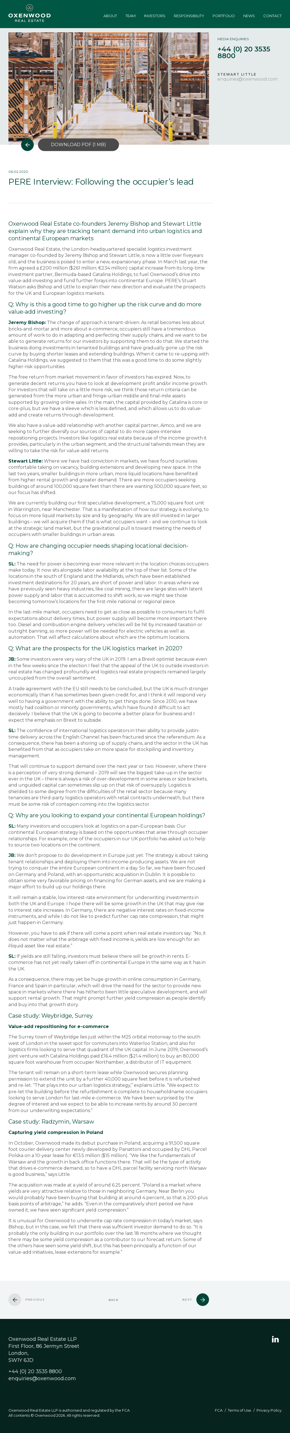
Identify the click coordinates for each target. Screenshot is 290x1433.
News (249, 15)
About (110, 15)
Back (114, 1300)
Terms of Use (239, 1410)
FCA (218, 1410)
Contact (272, 15)
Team (130, 15)
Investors (154, 15)
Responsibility (189, 15)
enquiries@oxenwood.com (247, 79)
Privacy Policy (269, 1410)
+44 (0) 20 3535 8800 (35, 1371)
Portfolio (224, 15)
